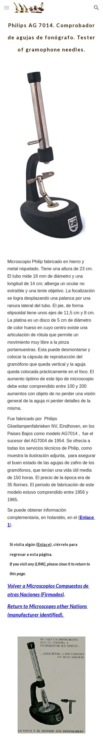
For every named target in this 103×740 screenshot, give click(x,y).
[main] (51, 35)
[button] (6, 7)
